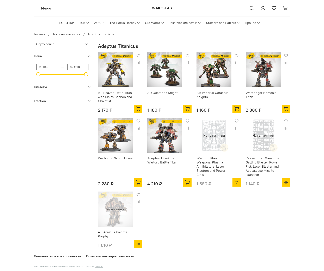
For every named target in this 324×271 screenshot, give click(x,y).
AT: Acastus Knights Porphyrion (112, 234)
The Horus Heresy (125, 23)
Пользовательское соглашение (57, 256)
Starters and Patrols (223, 23)
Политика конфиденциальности (110, 256)
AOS (99, 23)
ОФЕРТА (99, 266)
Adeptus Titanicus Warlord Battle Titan (162, 160)
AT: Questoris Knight (162, 93)
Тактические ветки (185, 23)
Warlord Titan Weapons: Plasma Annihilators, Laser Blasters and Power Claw (211, 166)
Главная (39, 34)
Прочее (252, 23)
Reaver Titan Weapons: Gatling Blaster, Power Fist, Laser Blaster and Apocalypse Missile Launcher (263, 166)
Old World (154, 23)
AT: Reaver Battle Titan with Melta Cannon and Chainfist (115, 97)
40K (84, 23)
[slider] (38, 74)
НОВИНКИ (66, 23)
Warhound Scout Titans (115, 158)
